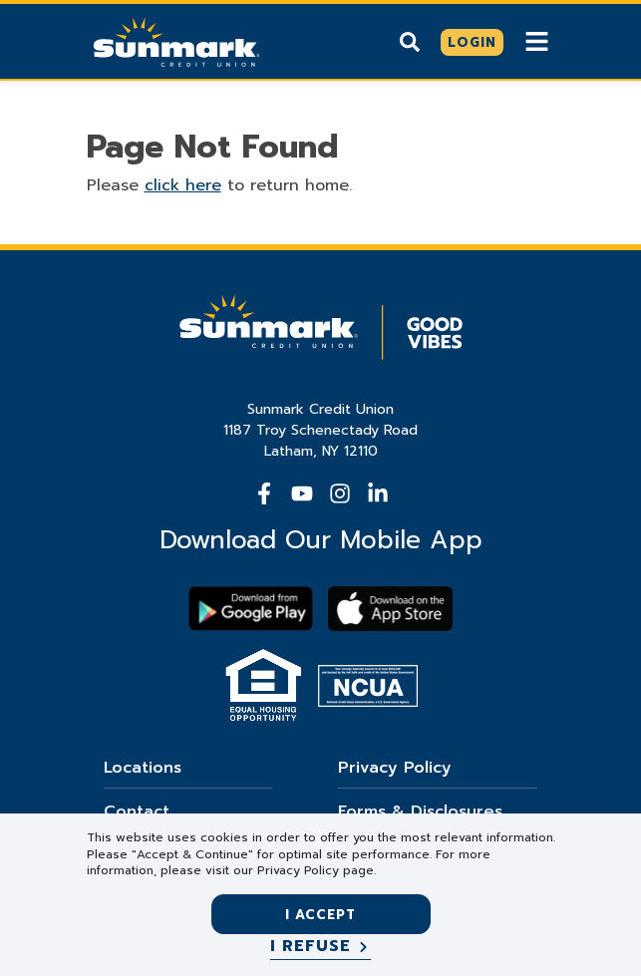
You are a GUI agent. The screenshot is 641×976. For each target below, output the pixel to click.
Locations (142, 768)
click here (183, 185)
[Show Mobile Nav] (536, 41)
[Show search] (410, 42)
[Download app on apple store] (390, 608)
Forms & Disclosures (420, 811)
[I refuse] (320, 947)
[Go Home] (176, 40)
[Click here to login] (472, 43)
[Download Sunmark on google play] (250, 608)
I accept (320, 914)
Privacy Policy (395, 768)
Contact (136, 811)
